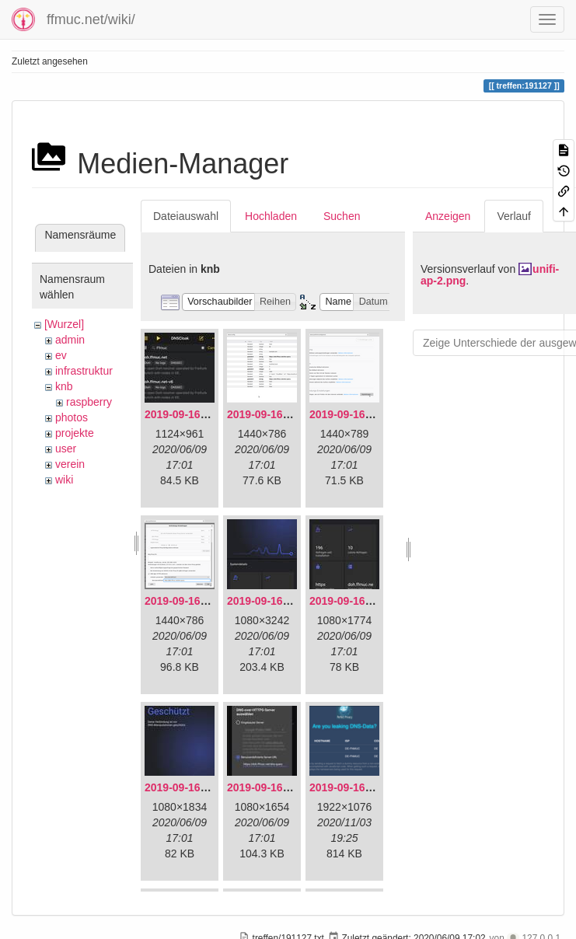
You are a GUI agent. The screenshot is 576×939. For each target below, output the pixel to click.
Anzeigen (447, 216)
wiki (64, 479)
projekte (74, 433)
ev (61, 355)
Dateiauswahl (185, 216)
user (65, 448)
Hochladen (271, 216)
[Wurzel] (64, 324)
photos (71, 417)
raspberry (89, 402)
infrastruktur (84, 371)
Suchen (341, 216)
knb (64, 386)
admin (70, 339)
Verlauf (514, 216)
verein (70, 464)
